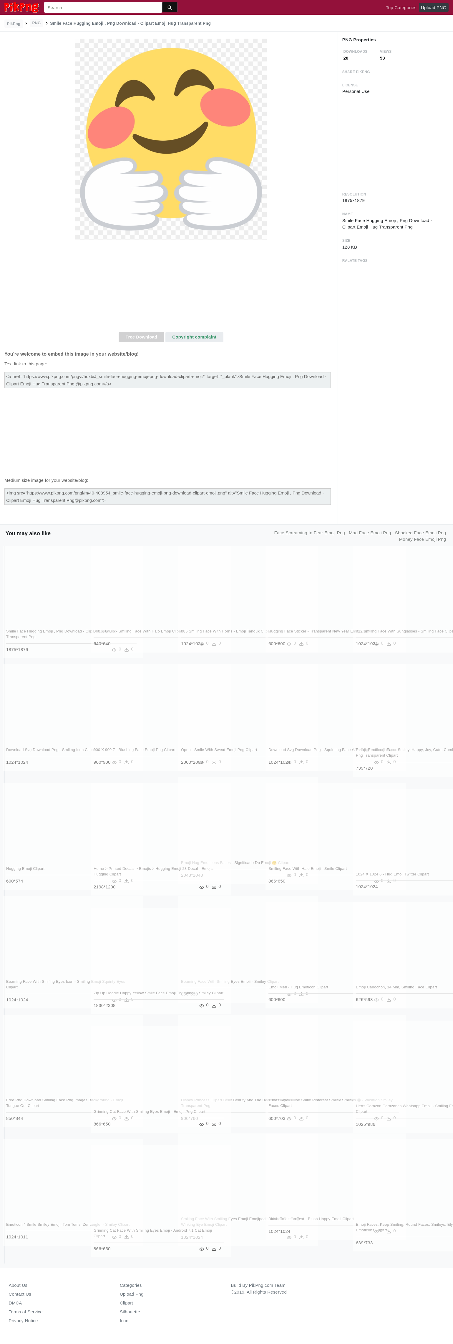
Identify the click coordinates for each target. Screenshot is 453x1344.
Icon (124, 1320)
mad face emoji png (370, 532)
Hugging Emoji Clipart (25, 868)
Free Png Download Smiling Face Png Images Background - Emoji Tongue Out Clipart (41, 1106)
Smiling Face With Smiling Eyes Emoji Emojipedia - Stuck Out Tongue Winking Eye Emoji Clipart (216, 1225)
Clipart (126, 1302)
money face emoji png (422, 539)
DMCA (15, 1302)
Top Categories (401, 7)
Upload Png (132, 1294)
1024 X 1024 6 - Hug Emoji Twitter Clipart (392, 874)
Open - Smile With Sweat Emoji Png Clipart (219, 749)
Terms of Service (26, 1311)
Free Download (141, 336)
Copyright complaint (194, 336)
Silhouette (130, 1311)
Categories (131, 1285)
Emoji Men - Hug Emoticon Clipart (298, 987)
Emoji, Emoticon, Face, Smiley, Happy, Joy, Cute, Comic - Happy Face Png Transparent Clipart (394, 755)
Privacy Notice (23, 1320)
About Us (18, 1285)
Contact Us (20, 1294)
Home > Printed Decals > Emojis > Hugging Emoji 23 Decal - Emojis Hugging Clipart (131, 874)
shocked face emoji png (420, 532)
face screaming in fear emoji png (309, 532)
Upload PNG (433, 7)
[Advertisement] (171, 288)
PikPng (14, 24)
